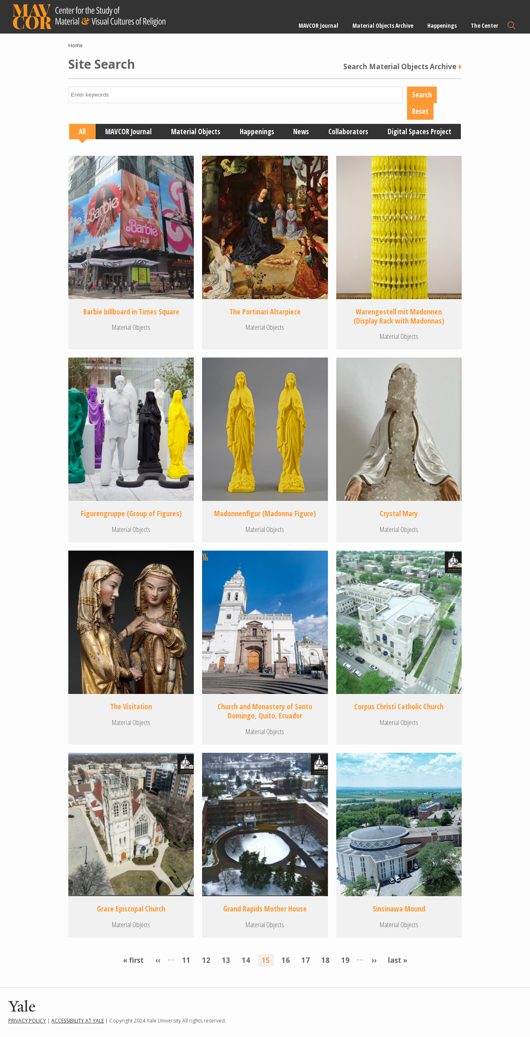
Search (511, 25)
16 (288, 959)
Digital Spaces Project (419, 131)
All (82, 131)
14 (248, 959)
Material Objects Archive (382, 25)
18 (327, 959)
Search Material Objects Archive (399, 67)
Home (75, 45)
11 (188, 959)
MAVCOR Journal (318, 25)
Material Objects (195, 131)
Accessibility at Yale (77, 1020)
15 (268, 960)
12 (208, 959)
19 (347, 959)
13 (228, 959)
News (301, 131)
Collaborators (348, 131)
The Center (484, 25)
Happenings (442, 25)
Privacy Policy (27, 1020)
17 (307, 959)
